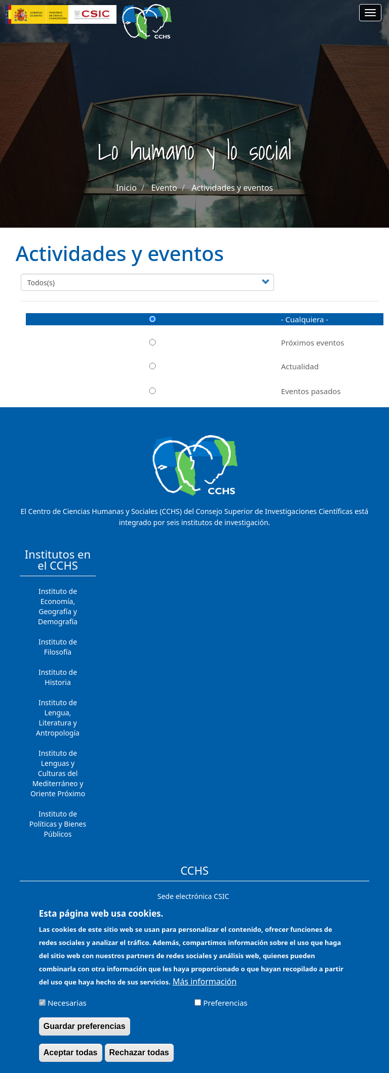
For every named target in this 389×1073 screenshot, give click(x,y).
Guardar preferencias (85, 1032)
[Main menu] (370, 12)
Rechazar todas (139, 1058)
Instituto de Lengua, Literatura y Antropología (58, 718)
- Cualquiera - (177, 319)
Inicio (126, 187)
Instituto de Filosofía (57, 647)
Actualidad (172, 366)
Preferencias (225, 1009)
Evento (164, 187)
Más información (205, 987)
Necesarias (67, 1009)
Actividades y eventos (232, 187)
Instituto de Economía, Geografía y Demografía (57, 606)
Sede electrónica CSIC (193, 896)
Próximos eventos (185, 342)
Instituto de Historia (57, 677)
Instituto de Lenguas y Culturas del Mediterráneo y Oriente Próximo (57, 773)
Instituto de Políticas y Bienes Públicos (57, 824)
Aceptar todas (71, 1058)
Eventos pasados (183, 391)
